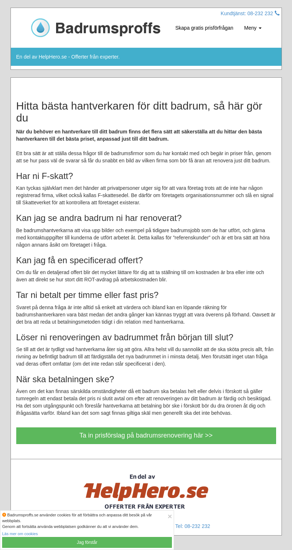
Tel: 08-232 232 (192, 526)
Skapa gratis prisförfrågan (204, 28)
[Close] (170, 516)
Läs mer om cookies (20, 534)
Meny (253, 28)
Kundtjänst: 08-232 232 (250, 13)
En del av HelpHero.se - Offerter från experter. (68, 57)
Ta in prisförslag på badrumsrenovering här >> (145, 435)
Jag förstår (87, 542)
